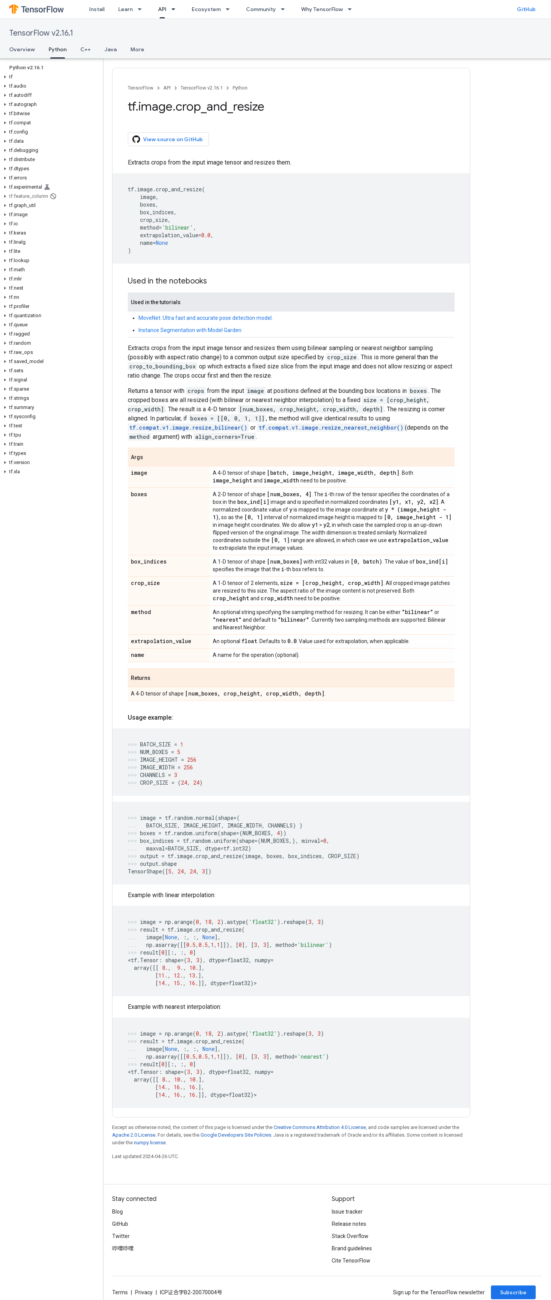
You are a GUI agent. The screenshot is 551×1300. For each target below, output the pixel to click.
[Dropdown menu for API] (175, 9)
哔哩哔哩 (123, 1248)
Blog (117, 1212)
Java (110, 49)
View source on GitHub (167, 139)
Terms (120, 1292)
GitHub (526, 9)
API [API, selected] (162, 9)
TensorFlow (140, 88)
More (137, 49)
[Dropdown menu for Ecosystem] (230, 9)
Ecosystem (206, 9)
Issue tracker (347, 1212)
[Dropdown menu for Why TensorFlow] (352, 9)
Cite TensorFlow (351, 1261)
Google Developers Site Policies (236, 1135)
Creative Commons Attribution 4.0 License (320, 1127)
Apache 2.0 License (133, 1135)
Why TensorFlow (322, 9)
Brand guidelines (352, 1248)
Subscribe (513, 1292)
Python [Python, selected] (58, 49)
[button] (50, 76)
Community (261, 9)
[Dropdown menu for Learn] (142, 9)
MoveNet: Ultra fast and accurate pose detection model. (206, 318)
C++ (85, 49)
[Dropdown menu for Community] (285, 9)
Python (240, 88)
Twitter (121, 1236)
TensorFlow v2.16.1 (41, 33)
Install (96, 9)
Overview (22, 49)
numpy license (150, 1142)
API (167, 88)
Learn (125, 9)
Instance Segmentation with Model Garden (190, 330)
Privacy (144, 1292)
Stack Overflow (350, 1236)
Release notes (349, 1224)
